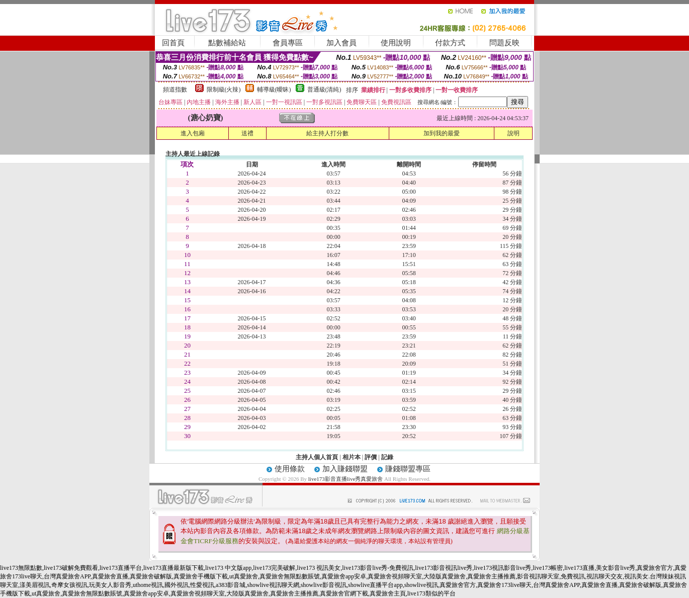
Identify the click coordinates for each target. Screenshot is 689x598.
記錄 (387, 457)
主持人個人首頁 (317, 457)
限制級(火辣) (224, 89)
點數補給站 (227, 43)
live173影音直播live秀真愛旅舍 (345, 479)
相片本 (351, 457)
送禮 (247, 133)
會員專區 (288, 43)
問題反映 (504, 43)
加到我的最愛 (441, 133)
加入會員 (341, 43)
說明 (513, 133)
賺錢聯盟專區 (407, 469)
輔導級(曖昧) (274, 89)
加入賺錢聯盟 (345, 469)
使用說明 (396, 43)
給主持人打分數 (327, 133)
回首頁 (173, 43)
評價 (371, 457)
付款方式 (450, 43)
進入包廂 (193, 133)
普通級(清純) (324, 89)
